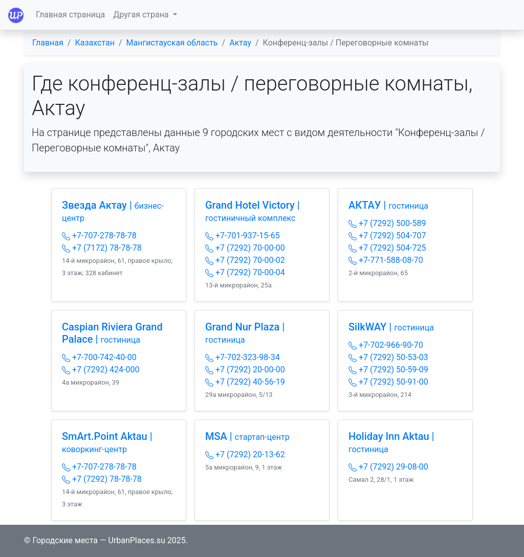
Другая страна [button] (141, 14)
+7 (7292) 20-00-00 (245, 369)
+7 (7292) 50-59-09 (388, 369)
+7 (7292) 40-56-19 (245, 382)
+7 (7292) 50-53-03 (388, 357)
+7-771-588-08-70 (385, 260)
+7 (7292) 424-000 (100, 369)
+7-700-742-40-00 (99, 357)
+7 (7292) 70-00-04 (245, 272)
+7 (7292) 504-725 (387, 248)
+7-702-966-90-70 (385, 345)
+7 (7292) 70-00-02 (245, 260)
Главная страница (70, 14)
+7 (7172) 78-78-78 (102, 248)
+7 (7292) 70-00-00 (245, 248)
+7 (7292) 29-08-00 (388, 467)
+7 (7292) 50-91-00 (388, 382)
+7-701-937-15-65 (242, 235)
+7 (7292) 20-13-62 (245, 454)
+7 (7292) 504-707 (387, 235)
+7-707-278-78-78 (99, 235)
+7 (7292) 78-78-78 (102, 479)
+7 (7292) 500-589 (387, 223)
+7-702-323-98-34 (242, 357)
